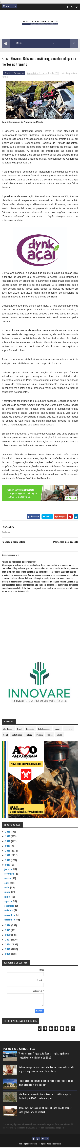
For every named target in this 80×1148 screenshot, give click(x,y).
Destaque (19, 73)
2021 (8, 930)
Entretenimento (44, 729)
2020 (8, 926)
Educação (30, 729)
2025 (8, 949)
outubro (9, 911)
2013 (8, 837)
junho (7, 892)
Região (50, 735)
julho (7, 897)
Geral (5, 735)
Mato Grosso (17, 735)
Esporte (58, 729)
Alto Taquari (8, 729)
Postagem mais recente (65, 542)
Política (39, 735)
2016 (8, 851)
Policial (29, 735)
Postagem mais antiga (13, 542)
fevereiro (9, 874)
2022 (8, 935)
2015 (8, 846)
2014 (8, 841)
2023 (8, 940)
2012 (8, 832)
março (8, 878)
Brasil (7, 73)
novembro (9, 915)
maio (7, 888)
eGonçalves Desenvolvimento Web (50, 1144)
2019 (8, 865)
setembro (9, 906)
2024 (8, 945)
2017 (8, 856)
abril (7, 883)
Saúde (59, 735)
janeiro (8, 869)
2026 (8, 954)
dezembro (9, 920)
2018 (8, 860)
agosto (8, 902)
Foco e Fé (68, 729)
